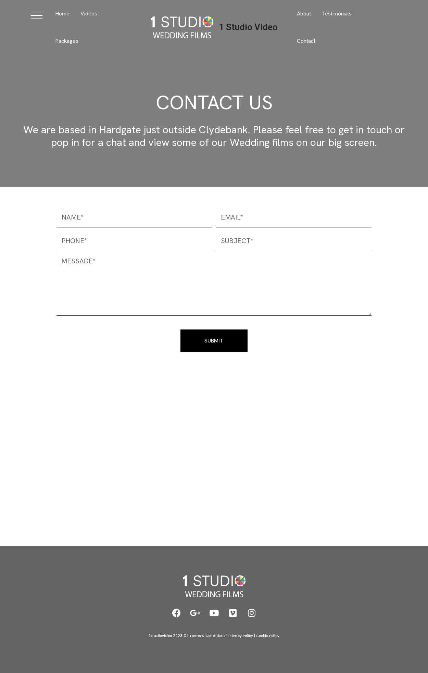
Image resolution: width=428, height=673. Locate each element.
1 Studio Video (248, 27)
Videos (88, 13)
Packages (66, 41)
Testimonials (337, 13)
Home (62, 13)
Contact (306, 41)
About (304, 13)
